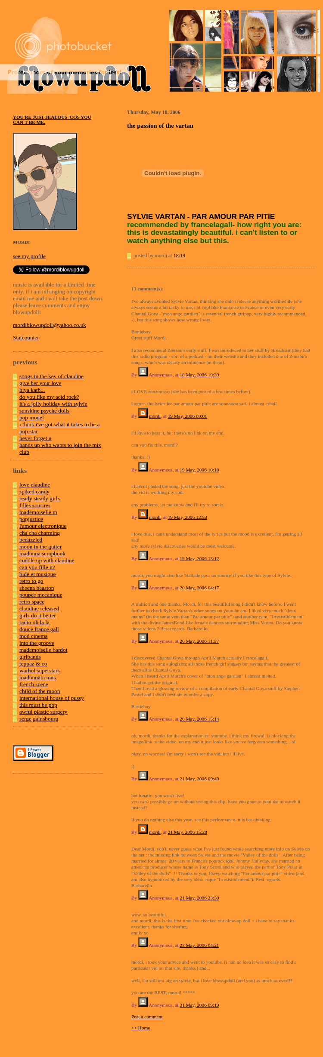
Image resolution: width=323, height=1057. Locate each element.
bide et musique (37, 574)
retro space (31, 601)
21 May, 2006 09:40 (199, 778)
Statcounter (26, 337)
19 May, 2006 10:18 (199, 469)
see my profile (29, 256)
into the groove (36, 643)
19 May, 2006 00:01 (187, 416)
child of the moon (39, 691)
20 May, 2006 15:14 (199, 718)
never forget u (35, 438)
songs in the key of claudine (51, 376)
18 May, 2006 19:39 (199, 374)
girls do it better (37, 615)
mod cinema (33, 636)
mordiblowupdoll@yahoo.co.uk (49, 325)
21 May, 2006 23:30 (199, 897)
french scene (33, 684)
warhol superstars (39, 670)
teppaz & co (33, 663)
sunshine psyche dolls (44, 410)
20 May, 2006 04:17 (199, 587)
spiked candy (34, 491)
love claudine (34, 484)
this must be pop (38, 705)
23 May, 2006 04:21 (199, 945)
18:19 (179, 256)
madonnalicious (37, 677)
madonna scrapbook (42, 553)
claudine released (39, 608)
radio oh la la (34, 622)
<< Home (140, 1027)
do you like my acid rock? (49, 397)
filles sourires (34, 505)
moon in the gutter (40, 546)
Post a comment (146, 1016)
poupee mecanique (40, 595)
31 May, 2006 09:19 (199, 1005)
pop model (31, 417)
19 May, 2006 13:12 (199, 558)
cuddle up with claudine (47, 560)
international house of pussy (51, 698)
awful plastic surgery (43, 712)
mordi (155, 416)
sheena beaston (36, 588)
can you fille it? (37, 567)
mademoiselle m (38, 512)
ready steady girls (39, 498)
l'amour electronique (42, 526)
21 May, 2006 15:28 (187, 832)
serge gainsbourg (38, 718)
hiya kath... (32, 390)
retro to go (31, 581)
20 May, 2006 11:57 (199, 641)
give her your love (40, 383)
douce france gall (39, 629)
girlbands (30, 656)
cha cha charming (39, 533)
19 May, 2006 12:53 (187, 517)
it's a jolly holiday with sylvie (53, 404)
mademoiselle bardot (43, 650)
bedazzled (30, 539)
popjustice (31, 519)
